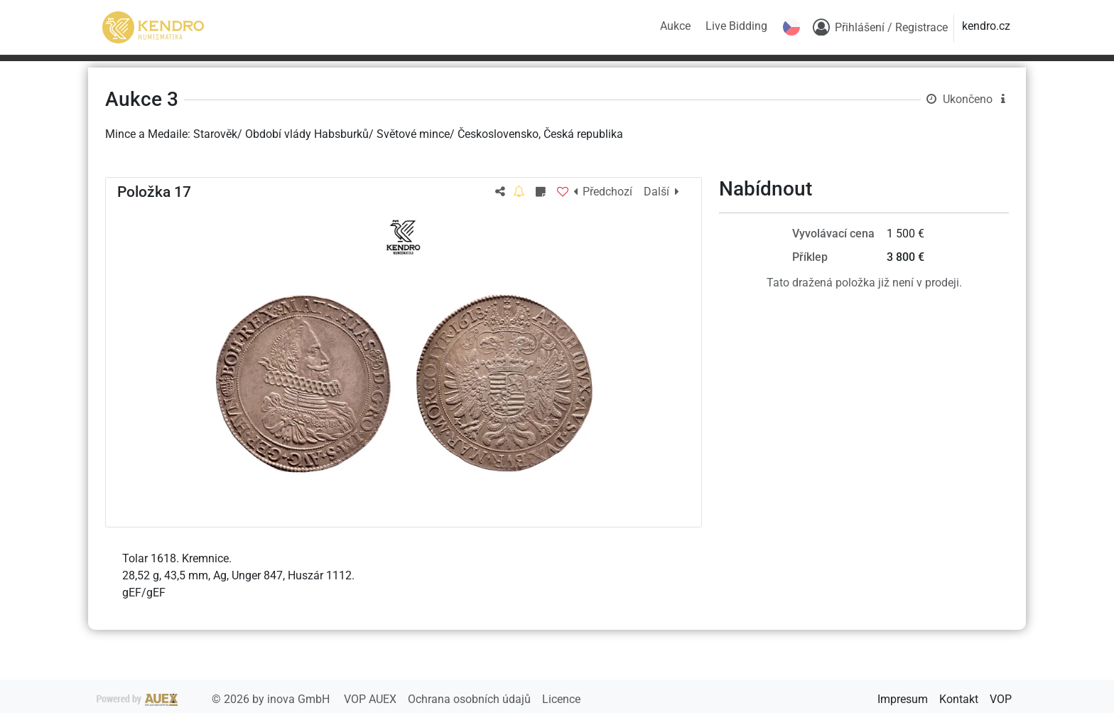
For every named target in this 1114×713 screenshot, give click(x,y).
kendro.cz (986, 26)
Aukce (675, 26)
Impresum (902, 699)
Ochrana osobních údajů (471, 699)
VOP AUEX (371, 699)
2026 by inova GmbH (214, 699)
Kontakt (958, 699)
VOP (1001, 699)
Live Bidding (736, 26)
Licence (561, 699)
